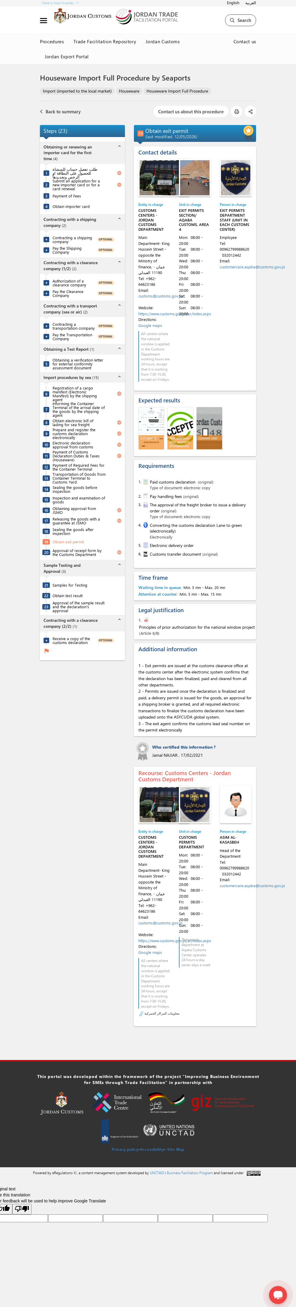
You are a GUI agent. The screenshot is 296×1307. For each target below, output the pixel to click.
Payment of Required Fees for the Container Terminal (78, 467)
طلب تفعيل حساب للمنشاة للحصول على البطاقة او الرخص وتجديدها (75, 173)
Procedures (52, 41)
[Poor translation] (22, 1209)
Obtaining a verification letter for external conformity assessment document (78, 364)
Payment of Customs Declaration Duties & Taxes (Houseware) (76, 456)
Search (240, 20)
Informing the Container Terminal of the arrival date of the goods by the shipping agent (79, 409)
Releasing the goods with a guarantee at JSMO (76, 521)
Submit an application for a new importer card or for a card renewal (76, 185)
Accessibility (152, 1149)
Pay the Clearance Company (68, 293)
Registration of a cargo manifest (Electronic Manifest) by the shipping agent (75, 394)
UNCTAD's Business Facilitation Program (181, 1172)
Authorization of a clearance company (69, 283)
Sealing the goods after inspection (73, 531)
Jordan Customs (163, 41)
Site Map (175, 1149)
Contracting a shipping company (72, 239)
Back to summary (60, 111)
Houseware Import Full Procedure (177, 91)
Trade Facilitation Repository (105, 41)
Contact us (245, 41)
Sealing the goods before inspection (75, 489)
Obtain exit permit (68, 542)
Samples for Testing (70, 585)
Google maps (150, 325)
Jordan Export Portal (67, 56)
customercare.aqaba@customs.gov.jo (252, 266)
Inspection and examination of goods (79, 500)
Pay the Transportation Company (72, 336)
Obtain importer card (71, 206)
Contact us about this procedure (191, 111)
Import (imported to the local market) (77, 91)
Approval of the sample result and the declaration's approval (78, 606)
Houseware (129, 91)
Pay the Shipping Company (67, 250)
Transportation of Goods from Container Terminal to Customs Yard (79, 478)
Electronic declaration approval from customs (73, 445)
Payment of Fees (67, 196)
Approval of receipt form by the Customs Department (77, 552)
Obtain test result (68, 595)
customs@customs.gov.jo (160, 295)
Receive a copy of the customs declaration (71, 640)
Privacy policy (125, 1149)
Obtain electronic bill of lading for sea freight (73, 422)
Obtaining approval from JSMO (74, 510)
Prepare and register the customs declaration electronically (74, 433)
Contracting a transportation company (74, 326)
